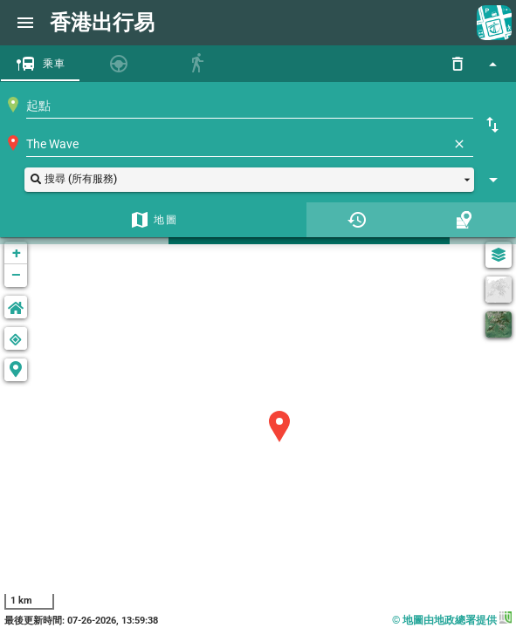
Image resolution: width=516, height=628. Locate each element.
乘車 (54, 64)
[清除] (459, 144)
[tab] (40, 63)
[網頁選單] (25, 23)
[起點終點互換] (492, 124)
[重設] (457, 63)
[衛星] (498, 324)
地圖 (165, 220)
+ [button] (16, 252)
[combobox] (249, 105)
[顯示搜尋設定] (493, 179)
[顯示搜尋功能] (492, 63)
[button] (249, 179)
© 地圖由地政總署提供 (452, 620)
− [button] (16, 275)
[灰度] (498, 289)
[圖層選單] (498, 255)
